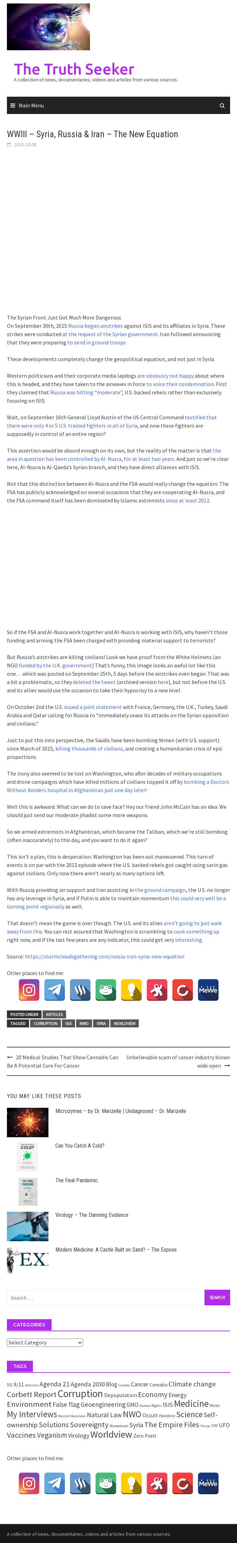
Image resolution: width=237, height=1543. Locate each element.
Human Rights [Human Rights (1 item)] (150, 1405)
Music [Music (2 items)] (215, 1405)
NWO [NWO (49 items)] (132, 1414)
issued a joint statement (93, 706)
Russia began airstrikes (95, 325)
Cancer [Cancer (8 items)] (139, 1384)
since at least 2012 (187, 500)
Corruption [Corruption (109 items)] (80, 1393)
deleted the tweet (94, 681)
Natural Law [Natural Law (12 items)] (104, 1415)
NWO (84, 1023)
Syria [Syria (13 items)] (136, 1425)
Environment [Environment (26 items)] (29, 1404)
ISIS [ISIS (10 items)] (168, 1405)
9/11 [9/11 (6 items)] (18, 1384)
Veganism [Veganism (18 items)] (52, 1435)
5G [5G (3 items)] (9, 1385)
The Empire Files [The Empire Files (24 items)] (171, 1424)
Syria (101, 1023)
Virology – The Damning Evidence (91, 1215)
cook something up (196, 931)
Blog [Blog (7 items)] (111, 1384)
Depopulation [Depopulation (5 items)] (120, 1395)
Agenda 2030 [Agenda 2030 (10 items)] (88, 1384)
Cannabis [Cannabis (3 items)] (158, 1385)
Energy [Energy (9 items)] (177, 1395)
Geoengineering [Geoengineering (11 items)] (103, 1404)
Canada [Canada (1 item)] (124, 1385)
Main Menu (31, 105)
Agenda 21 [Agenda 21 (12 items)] (54, 1384)
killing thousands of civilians (89, 748)
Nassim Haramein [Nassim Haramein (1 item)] (72, 1416)
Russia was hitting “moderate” (86, 392)
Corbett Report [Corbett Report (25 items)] (31, 1394)
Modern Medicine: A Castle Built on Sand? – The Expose (116, 1249)
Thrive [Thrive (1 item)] (205, 1426)
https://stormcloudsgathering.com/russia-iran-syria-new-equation (104, 956)
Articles (54, 1014)
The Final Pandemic (76, 1180)
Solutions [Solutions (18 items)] (54, 1424)
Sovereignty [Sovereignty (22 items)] (89, 1424)
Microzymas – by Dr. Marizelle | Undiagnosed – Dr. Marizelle (120, 1111)
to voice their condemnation (180, 383)
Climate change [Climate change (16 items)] (192, 1383)
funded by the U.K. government (55, 665)
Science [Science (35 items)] (189, 1414)
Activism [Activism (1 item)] (31, 1385)
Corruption (45, 1023)
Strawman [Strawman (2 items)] (118, 1425)
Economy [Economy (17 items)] (152, 1394)
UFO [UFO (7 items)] (224, 1425)
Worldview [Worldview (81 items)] (111, 1434)
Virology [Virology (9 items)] (78, 1435)
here (163, 681)
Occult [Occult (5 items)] (150, 1415)
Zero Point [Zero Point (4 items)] (144, 1435)
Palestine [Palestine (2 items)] (167, 1415)
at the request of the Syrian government (110, 334)
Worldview (124, 1023)
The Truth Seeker (74, 68)
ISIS (68, 1023)
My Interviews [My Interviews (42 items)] (32, 1414)
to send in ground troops (96, 342)
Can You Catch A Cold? (79, 1145)
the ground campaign (160, 889)
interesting (188, 939)
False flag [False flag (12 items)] (66, 1404)
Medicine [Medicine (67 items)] (191, 1403)
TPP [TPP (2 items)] (214, 1425)
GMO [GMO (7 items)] (132, 1405)
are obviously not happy (165, 375)
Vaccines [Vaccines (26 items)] (21, 1435)
